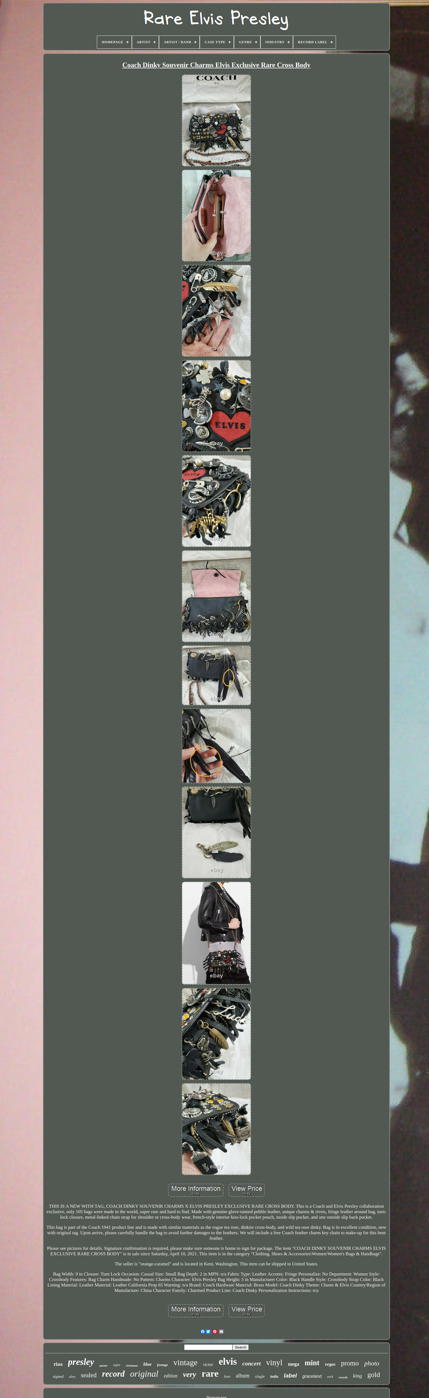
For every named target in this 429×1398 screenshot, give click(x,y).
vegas (330, 1364)
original (144, 1374)
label (290, 1375)
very (189, 1374)
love (227, 1376)
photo (371, 1363)
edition (171, 1376)
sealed (88, 1375)
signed (58, 1376)
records (343, 1377)
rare (210, 1373)
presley (81, 1362)
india (274, 1376)
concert (251, 1363)
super (116, 1365)
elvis (228, 1361)
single (260, 1376)
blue (147, 1364)
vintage (185, 1362)
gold (373, 1375)
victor (208, 1364)
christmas (132, 1365)
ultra (72, 1377)
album (243, 1376)
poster (104, 1365)
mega (293, 1364)
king (357, 1376)
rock (330, 1376)
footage (162, 1365)
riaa (58, 1364)
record (113, 1374)
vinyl (274, 1362)
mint (312, 1363)
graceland (311, 1376)
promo (350, 1363)
